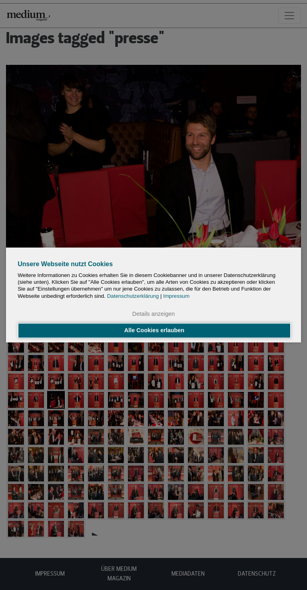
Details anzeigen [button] (153, 314)
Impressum (176, 296)
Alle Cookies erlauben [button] (154, 330)
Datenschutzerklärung (133, 296)
